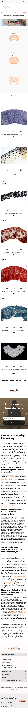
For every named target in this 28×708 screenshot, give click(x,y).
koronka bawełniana (16, 546)
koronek (12, 482)
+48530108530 (8, 671)
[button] (24, 2)
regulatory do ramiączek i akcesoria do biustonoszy (12, 511)
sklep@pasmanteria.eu (10, 673)
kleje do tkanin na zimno (8, 507)
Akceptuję (22, 701)
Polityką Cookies (9, 697)
